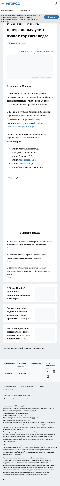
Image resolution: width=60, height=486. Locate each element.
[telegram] (17, 178)
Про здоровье (36, 364)
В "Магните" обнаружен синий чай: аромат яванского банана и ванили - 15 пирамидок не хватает (30, 273)
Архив (41, 386)
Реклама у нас (24, 10)
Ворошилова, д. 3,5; (28, 159)
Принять (51, 17)
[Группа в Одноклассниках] (54, 371)
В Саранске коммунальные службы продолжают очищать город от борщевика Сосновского (30, 244)
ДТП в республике (9, 364)
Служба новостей (43, 51)
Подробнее (17, 454)
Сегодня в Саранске (9, 10)
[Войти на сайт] (56, 3)
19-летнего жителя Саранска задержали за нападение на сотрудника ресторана (30, 258)
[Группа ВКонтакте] (48, 371)
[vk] (10, 178)
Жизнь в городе (16, 43)
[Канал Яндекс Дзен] (48, 376)
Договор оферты (27, 386)
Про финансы (7, 373)
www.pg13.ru (27, 395)
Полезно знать (22, 373)
